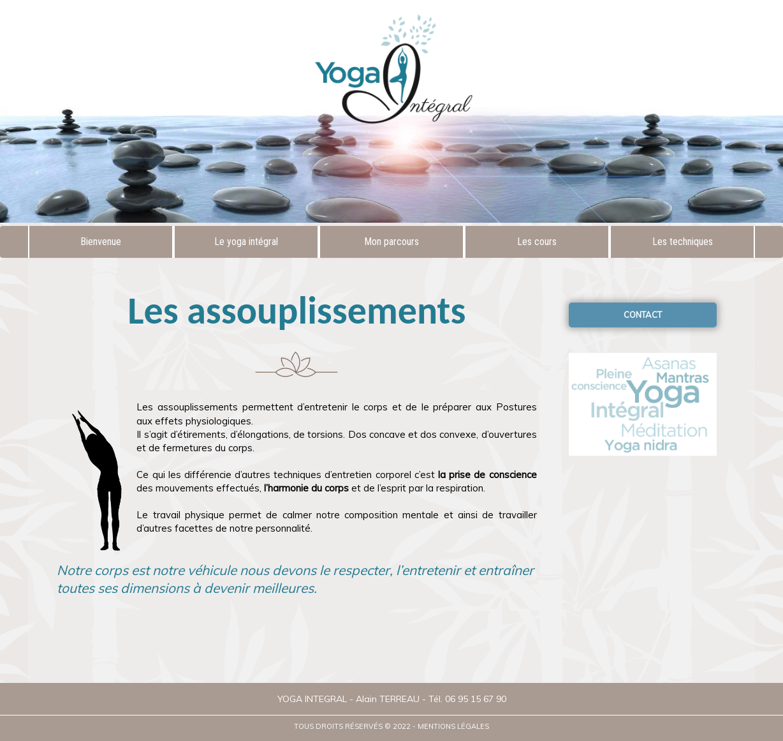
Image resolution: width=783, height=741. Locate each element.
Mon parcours (391, 242)
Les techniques (682, 242)
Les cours (537, 242)
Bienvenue (100, 242)
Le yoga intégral (246, 242)
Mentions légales (453, 726)
